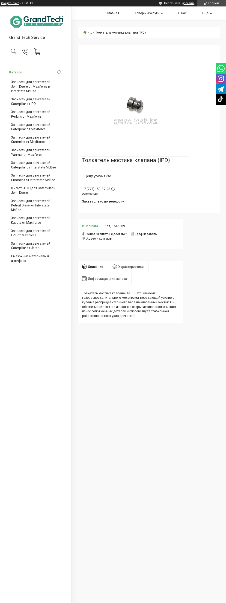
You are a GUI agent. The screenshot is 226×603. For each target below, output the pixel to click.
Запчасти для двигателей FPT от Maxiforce (30, 233)
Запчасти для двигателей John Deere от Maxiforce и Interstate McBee (30, 86)
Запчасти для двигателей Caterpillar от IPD (30, 101)
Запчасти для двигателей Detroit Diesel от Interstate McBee (30, 205)
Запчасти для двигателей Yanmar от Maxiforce (30, 152)
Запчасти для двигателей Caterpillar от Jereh (30, 246)
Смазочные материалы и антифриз (30, 258)
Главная (113, 13)
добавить (188, 3)
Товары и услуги (147, 13)
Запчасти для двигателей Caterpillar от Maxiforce (30, 127)
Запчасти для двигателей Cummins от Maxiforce (30, 140)
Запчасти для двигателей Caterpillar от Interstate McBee (33, 165)
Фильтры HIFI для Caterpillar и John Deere (33, 190)
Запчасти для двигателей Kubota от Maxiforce (30, 220)
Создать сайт (10, 3)
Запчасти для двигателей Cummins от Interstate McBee (33, 178)
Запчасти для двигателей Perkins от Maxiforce (30, 114)
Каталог (15, 72)
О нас (182, 13)
